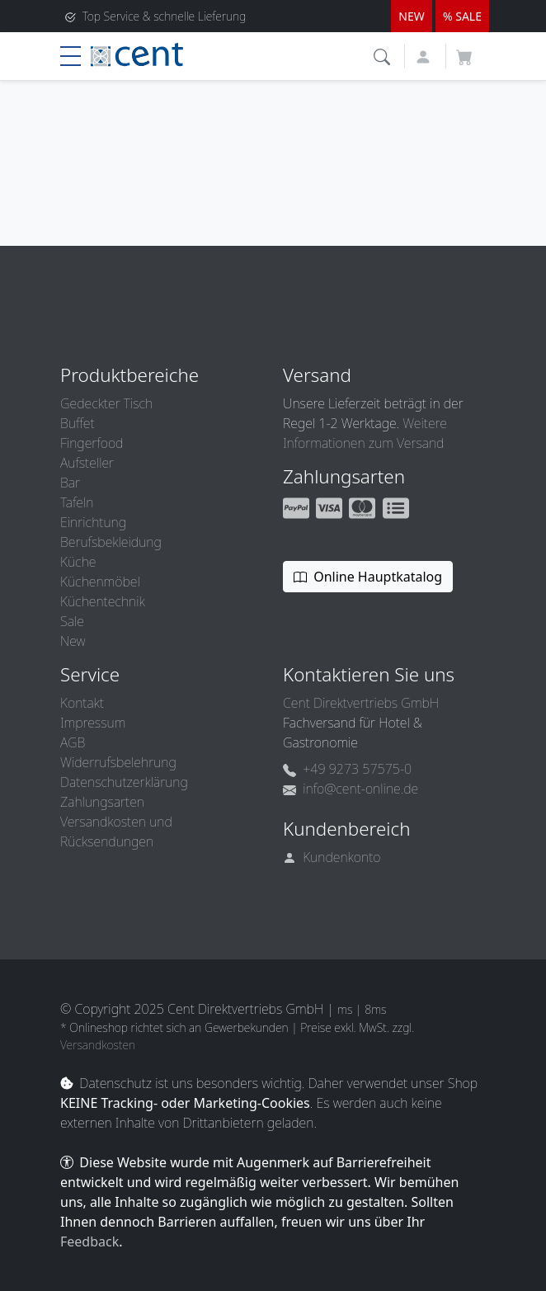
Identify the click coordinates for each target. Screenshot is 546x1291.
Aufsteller (87, 463)
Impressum (92, 723)
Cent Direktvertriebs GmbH (361, 703)
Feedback (89, 1241)
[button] (384, 55)
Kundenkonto (332, 857)
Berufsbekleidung (111, 542)
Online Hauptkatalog (368, 577)
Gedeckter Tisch (106, 403)
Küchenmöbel (100, 581)
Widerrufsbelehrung (118, 762)
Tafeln (76, 502)
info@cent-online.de (350, 789)
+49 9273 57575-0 (347, 769)
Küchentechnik (102, 601)
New (72, 641)
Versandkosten (97, 1045)
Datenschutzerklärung (124, 782)
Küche (78, 562)
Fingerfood (91, 443)
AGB (72, 742)
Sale (72, 621)
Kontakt (82, 703)
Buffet (77, 423)
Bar (70, 483)
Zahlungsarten (102, 802)
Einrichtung (93, 522)
